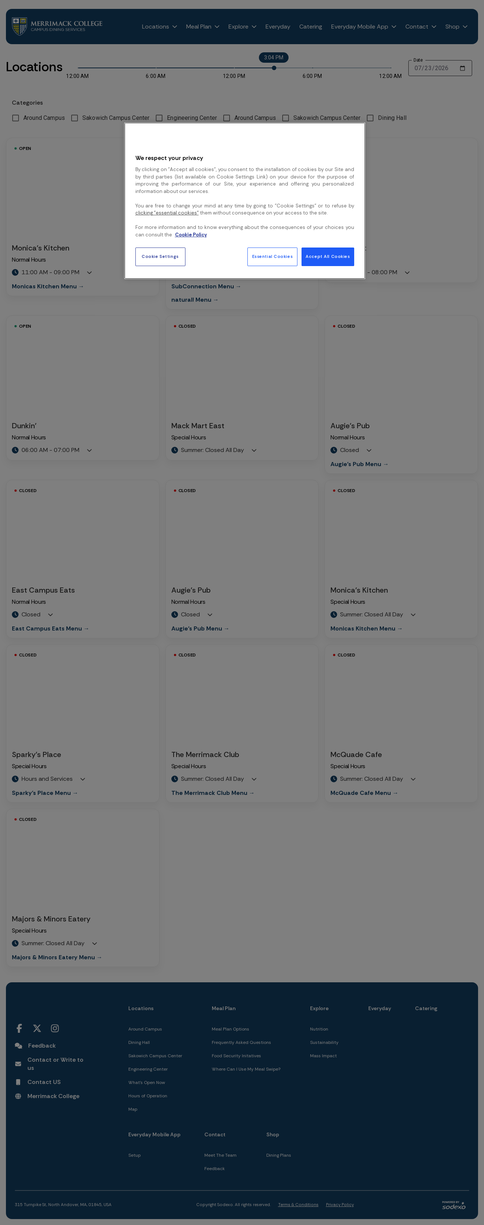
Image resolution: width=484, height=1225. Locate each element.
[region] (244, 200)
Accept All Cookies (328, 256)
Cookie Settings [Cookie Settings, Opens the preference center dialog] (160, 256)
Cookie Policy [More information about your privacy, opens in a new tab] (191, 235)
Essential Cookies (272, 256)
